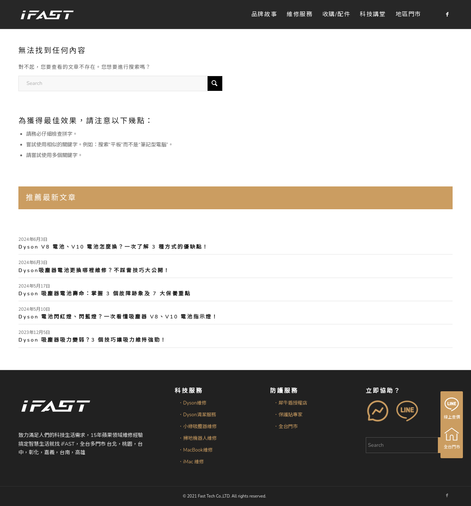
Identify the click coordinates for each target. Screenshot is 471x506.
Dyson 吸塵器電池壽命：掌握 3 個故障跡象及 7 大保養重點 (104, 293)
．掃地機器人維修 (197, 438)
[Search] (120, 83)
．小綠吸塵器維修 (197, 426)
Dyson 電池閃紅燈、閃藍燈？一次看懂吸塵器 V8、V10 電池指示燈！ (118, 316)
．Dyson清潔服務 (197, 414)
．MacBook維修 (195, 450)
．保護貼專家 (288, 414)
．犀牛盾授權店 (290, 403)
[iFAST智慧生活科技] (46, 14)
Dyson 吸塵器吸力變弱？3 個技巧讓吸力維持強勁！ (92, 339)
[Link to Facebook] (447, 14)
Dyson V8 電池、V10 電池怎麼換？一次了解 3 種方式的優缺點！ (113, 246)
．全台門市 (286, 426)
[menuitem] (264, 14)
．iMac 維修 (191, 462)
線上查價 (452, 408)
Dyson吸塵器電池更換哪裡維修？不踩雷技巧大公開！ (94, 270)
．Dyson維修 (192, 403)
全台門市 (452, 438)
